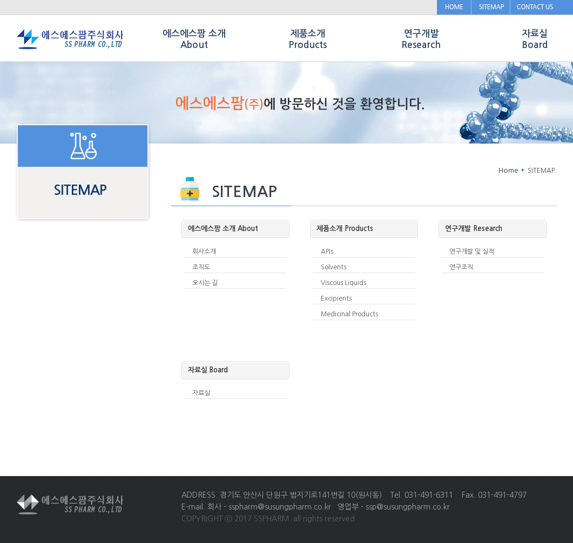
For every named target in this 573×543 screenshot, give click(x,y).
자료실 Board (535, 39)
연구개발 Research (421, 39)
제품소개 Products (307, 39)
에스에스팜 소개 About (194, 39)
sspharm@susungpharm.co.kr (279, 507)
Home (508, 170)
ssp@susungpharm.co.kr (408, 507)
